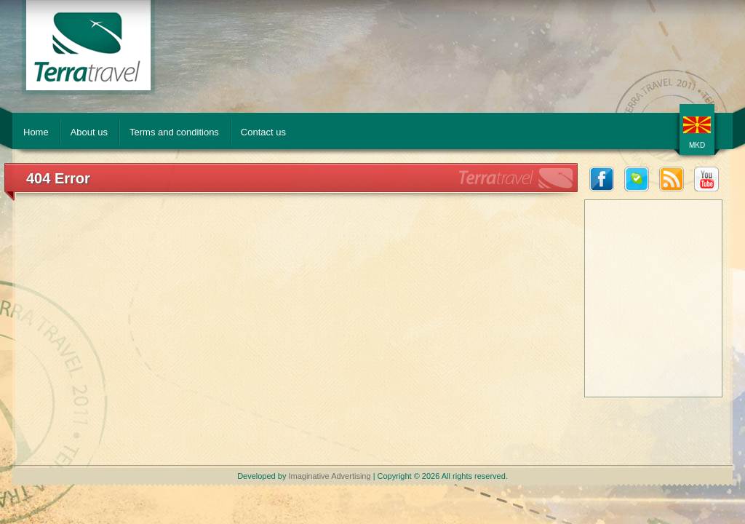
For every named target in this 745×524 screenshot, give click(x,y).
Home (36, 132)
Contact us (263, 132)
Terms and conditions (174, 132)
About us (89, 132)
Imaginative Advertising (329, 476)
